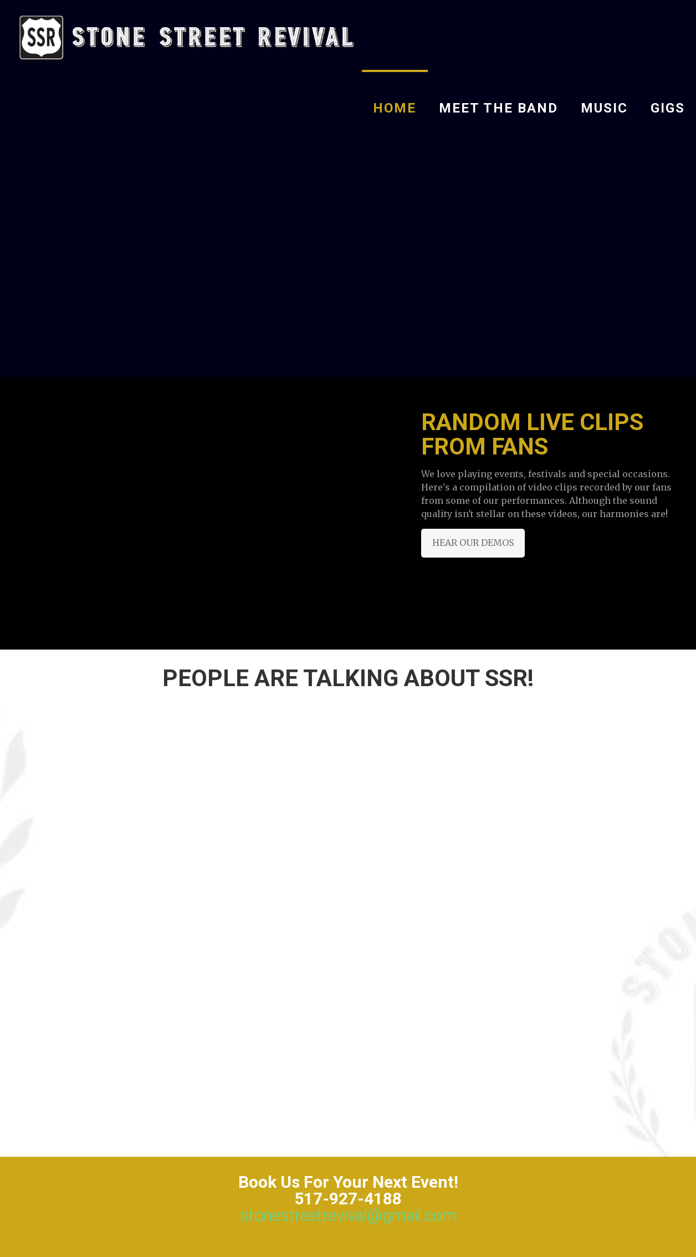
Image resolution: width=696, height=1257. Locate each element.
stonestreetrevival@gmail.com (348, 1215)
